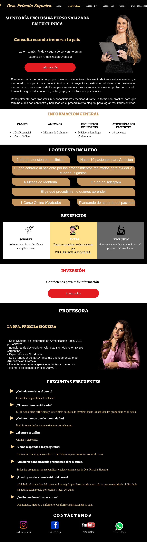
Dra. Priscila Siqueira (29, 5)
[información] (50, 67)
